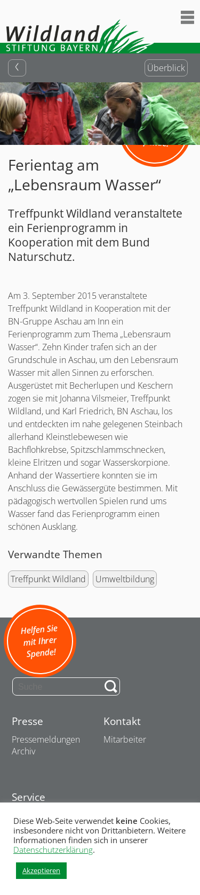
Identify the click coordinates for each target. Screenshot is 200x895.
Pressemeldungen (46, 739)
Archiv (23, 751)
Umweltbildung (124, 579)
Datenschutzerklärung (53, 849)
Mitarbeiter (124, 739)
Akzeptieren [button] (41, 870)
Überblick (166, 68)
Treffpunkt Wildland (48, 579)
